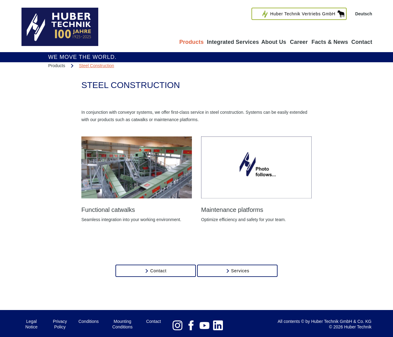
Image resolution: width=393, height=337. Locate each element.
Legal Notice (31, 324)
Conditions (88, 321)
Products (191, 42)
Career (298, 42)
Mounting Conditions (122, 324)
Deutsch (364, 13)
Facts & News (329, 42)
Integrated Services (232, 42)
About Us (273, 42)
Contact (362, 42)
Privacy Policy (60, 324)
